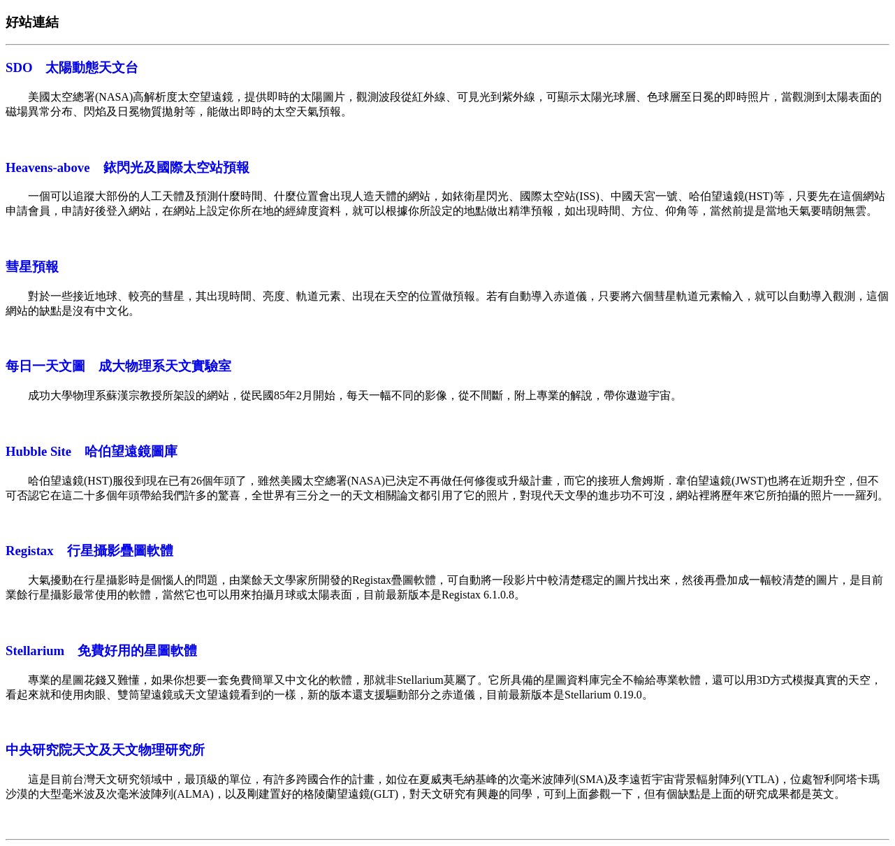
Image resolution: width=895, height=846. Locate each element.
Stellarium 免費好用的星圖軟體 (101, 650)
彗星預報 (32, 266)
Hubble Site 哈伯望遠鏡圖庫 (91, 451)
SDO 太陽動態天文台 (72, 67)
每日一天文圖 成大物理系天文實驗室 (118, 366)
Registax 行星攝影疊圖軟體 (89, 550)
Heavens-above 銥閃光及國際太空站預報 (127, 167)
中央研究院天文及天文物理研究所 (105, 750)
